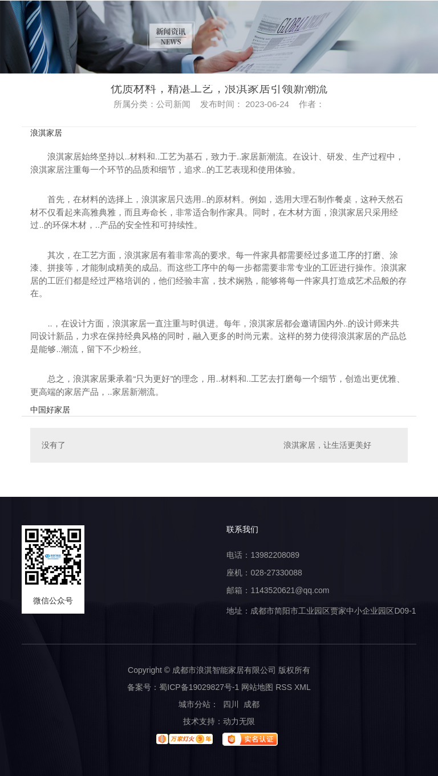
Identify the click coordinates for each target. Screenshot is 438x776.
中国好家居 (50, 409)
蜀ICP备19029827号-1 (199, 687)
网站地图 (257, 687)
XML (302, 687)
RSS (283, 687)
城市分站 (194, 704)
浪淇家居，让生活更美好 (327, 445)
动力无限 (239, 721)
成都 (251, 704)
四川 (231, 704)
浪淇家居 (46, 132)
